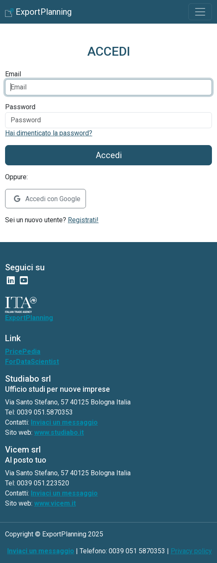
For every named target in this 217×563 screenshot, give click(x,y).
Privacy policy (191, 551)
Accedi (109, 155)
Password (20, 107)
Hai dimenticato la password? (48, 133)
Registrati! (83, 220)
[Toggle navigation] (200, 11)
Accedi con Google (47, 199)
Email (13, 74)
